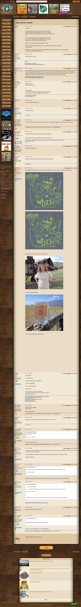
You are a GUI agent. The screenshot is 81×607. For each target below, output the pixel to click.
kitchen (6, 43)
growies (6, 23)
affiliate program (30, 605)
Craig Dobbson (17, 131)
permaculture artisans (6, 66)
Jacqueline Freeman (16, 374)
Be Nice (26, 142)
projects (6, 89)
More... (46, 599)
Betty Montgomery (18, 68)
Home (2, 1)
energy (6, 36)
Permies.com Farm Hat (36, 572)
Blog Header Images (35, 581)
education (6, 73)
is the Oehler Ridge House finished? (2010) (41, 591)
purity (6, 46)
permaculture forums (6, 20)
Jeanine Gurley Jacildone (17, 108)
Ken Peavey (16, 81)
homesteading (6, 33)
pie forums (6, 99)
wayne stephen (17, 119)
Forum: (17, 20)
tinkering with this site (23, 20)
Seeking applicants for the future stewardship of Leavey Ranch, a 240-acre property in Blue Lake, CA (49, 569)
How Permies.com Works (30, 141)
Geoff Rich (16, 26)
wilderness (6, 56)
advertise (24, 605)
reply (46, 547)
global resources (6, 83)
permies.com (6, 96)
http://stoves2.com (38, 536)
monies (6, 40)
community (6, 53)
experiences (6, 79)
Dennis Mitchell (17, 506)
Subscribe (7, 1)
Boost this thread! (46, 555)
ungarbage (6, 50)
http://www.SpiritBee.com (30, 398)
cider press (6, 86)
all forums (6, 106)
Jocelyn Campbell (17, 428)
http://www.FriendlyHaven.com (31, 401)
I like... (16, 140)
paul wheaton (17, 167)
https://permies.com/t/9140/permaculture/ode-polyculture (36, 502)
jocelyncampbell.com (56, 444)
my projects (28, 115)
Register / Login (76, 1)
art (6, 63)
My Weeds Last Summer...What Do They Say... (42, 561)
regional (6, 69)
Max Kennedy (17, 156)
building (6, 30)
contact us (20, 605)
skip (6, 76)
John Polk (16, 145)
